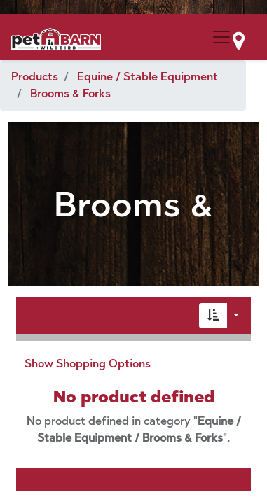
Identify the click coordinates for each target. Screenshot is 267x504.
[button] (213, 315)
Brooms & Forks (70, 93)
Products (34, 76)
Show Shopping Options (88, 363)
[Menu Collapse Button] (221, 37)
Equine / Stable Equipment (147, 76)
